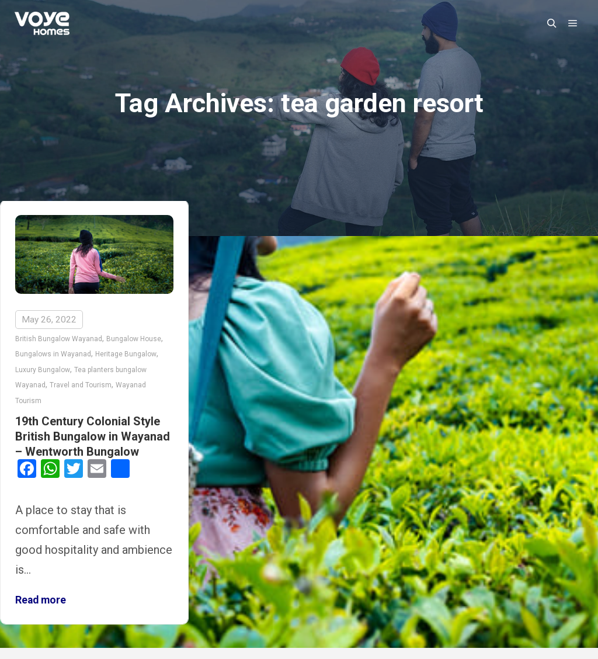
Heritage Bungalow (126, 354)
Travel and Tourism (81, 385)
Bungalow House (133, 339)
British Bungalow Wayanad (58, 339)
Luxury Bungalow (42, 370)
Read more (40, 600)
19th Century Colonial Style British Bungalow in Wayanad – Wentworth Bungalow (92, 436)
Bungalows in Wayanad (53, 354)
